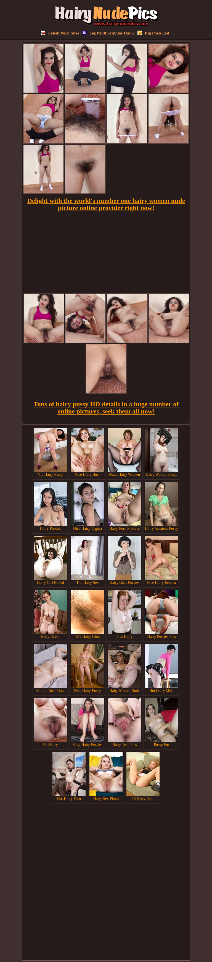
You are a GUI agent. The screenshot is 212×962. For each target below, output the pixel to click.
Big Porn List (153, 33)
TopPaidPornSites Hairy (108, 33)
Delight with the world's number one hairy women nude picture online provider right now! (106, 204)
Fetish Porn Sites (60, 33)
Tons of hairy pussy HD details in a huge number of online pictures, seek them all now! (106, 408)
